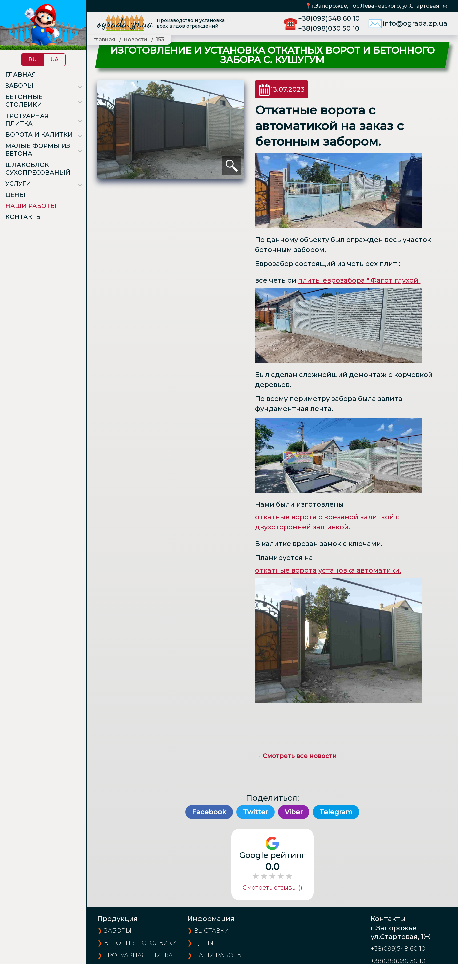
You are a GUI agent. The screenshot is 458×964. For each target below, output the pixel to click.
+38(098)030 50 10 (328, 28)
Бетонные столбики (24, 100)
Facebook (209, 812)
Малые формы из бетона (37, 149)
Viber (294, 812)
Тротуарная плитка (27, 119)
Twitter (255, 812)
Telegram (336, 812)
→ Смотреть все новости (296, 756)
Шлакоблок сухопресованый (37, 168)
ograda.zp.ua (125, 23)
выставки (211, 930)
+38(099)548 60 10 (329, 18)
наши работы (218, 955)
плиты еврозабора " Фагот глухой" (359, 280)
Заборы (19, 85)
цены (203, 943)
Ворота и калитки (39, 134)
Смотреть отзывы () (272, 887)
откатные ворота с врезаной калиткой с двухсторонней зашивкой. (327, 522)
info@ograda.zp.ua (415, 23)
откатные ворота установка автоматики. (328, 570)
